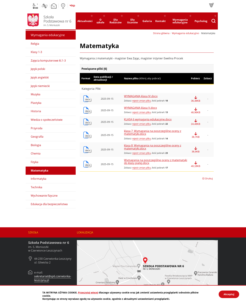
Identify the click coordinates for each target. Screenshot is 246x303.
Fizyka (34, 162)
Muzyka (35, 94)
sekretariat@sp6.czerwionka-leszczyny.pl (52, 278)
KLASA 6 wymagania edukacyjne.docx (148, 119)
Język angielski (40, 77)
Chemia (35, 153)
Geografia (37, 136)
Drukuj (207, 178)
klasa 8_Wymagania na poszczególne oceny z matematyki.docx (152, 147)
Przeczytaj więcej (88, 292)
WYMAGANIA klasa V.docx (140, 107)
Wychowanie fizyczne (44, 195)
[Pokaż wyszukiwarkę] (213, 20)
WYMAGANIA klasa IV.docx (141, 96)
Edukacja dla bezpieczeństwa (49, 204)
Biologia (36, 145)
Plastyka (36, 103)
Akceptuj (229, 294)
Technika (36, 187)
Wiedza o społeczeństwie (47, 120)
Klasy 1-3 (36, 52)
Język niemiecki (40, 86)
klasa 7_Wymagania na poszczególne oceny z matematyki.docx (152, 133)
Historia (36, 111)
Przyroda (36, 128)
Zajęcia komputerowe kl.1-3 (48, 60)
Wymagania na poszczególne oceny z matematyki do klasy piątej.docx (155, 162)
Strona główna (161, 33)
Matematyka (39, 170)
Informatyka (38, 179)
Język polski (38, 69)
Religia (35, 44)
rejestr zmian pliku (141, 100)
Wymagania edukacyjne (185, 33)
